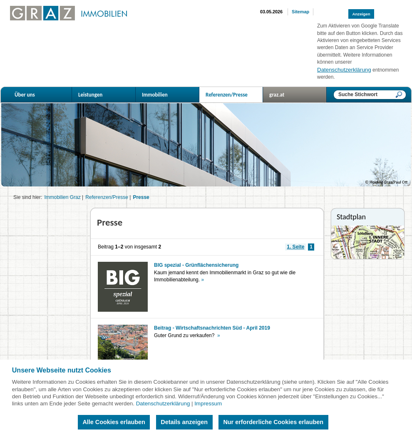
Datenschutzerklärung (163, 403)
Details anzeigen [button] (184, 422)
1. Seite (295, 247)
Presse (141, 197)
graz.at (298, 95)
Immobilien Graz (62, 197)
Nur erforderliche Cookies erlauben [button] (273, 422)
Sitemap (300, 11)
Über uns (43, 95)
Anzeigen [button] (361, 14)
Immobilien (170, 95)
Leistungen (107, 95)
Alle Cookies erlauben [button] (113, 422)
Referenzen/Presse (234, 95)
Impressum (208, 403)
